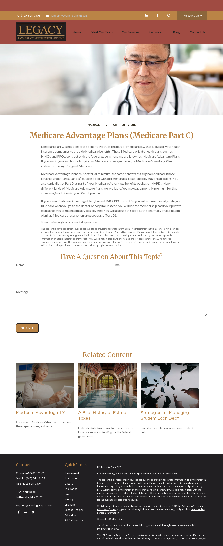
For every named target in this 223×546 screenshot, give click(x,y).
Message (22, 292)
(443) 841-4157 (35, 478)
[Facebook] (157, 4)
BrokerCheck (170, 473)
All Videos (71, 515)
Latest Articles (74, 509)
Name (20, 265)
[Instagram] (32, 512)
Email (117, 265)
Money (69, 499)
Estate (69, 483)
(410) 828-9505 (28, 4)
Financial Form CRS (111, 467)
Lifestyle (70, 504)
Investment (72, 478)
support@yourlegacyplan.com (66, 4)
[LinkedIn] (146, 4)
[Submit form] (27, 328)
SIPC (116, 528)
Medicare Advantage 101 (41, 412)
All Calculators (74, 520)
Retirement (72, 473)
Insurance (71, 488)
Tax (67, 494)
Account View (193, 4)
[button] (77, 20)
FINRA (109, 528)
